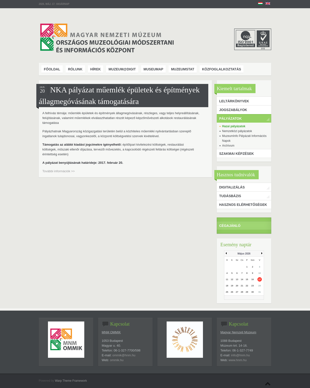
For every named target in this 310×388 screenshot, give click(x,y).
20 (237, 285)
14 (242, 279)
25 (227, 292)
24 (259, 285)
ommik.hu (117, 360)
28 (242, 292)
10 (259, 273)
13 (237, 279)
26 (232, 292)
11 (227, 279)
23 (252, 285)
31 (259, 292)
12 (232, 279)
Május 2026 (244, 253)
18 (227, 285)
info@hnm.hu (240, 355)
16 (252, 279)
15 (247, 279)
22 (247, 285)
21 (242, 285)
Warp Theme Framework (71, 380)
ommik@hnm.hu (123, 355)
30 (252, 292)
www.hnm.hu (238, 360)
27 (237, 292)
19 (232, 285)
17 (259, 279)
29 (247, 292)
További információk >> (58, 171)
